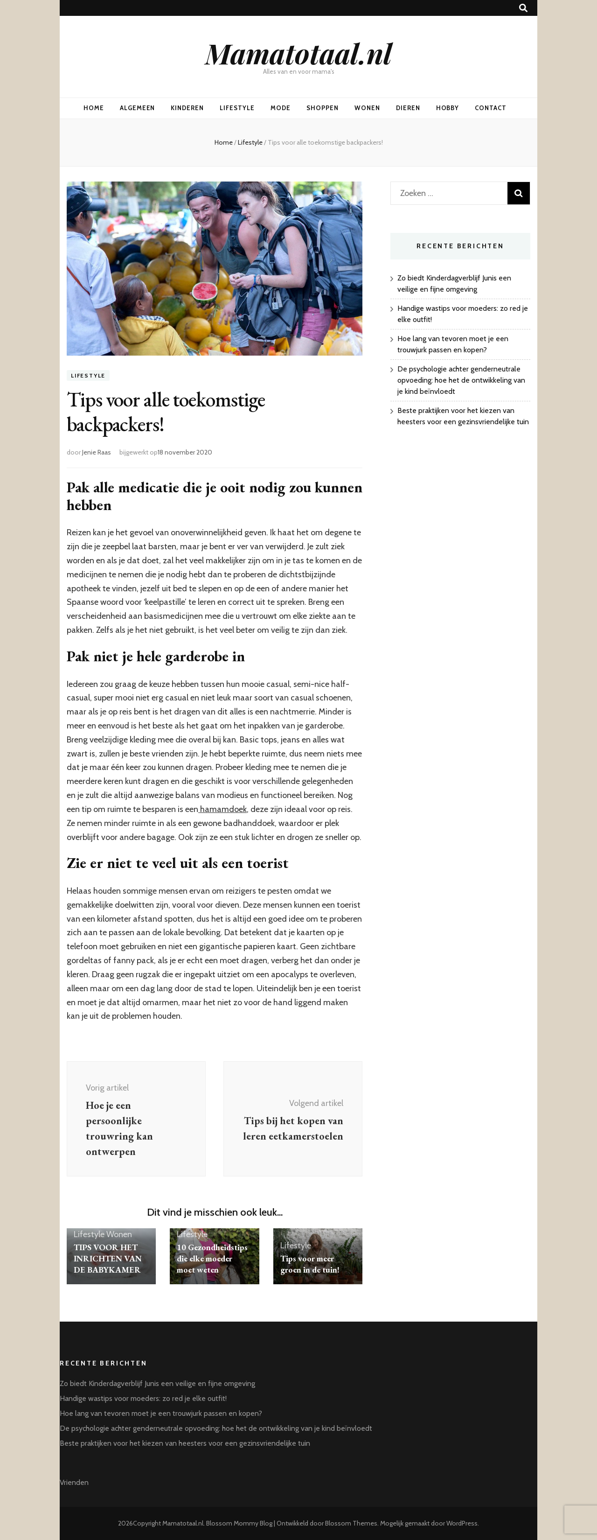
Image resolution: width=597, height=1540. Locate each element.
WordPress (462, 1523)
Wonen (367, 108)
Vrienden (74, 1482)
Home (93, 108)
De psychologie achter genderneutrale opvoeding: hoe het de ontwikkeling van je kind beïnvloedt (461, 380)
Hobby (447, 108)
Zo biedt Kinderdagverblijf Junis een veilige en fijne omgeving (157, 1383)
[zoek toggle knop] (523, 8)
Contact (491, 108)
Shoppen (322, 108)
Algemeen (137, 108)
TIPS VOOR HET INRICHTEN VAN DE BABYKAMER (108, 1258)
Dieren (408, 108)
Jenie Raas (96, 452)
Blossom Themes (351, 1523)
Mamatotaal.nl (298, 52)
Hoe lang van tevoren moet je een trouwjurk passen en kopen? (161, 1413)
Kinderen (187, 108)
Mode (281, 108)
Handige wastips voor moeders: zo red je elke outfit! (143, 1398)
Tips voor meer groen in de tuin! (310, 1264)
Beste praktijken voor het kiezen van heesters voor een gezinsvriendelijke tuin (185, 1443)
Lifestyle (237, 108)
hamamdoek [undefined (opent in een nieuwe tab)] (222, 809)
